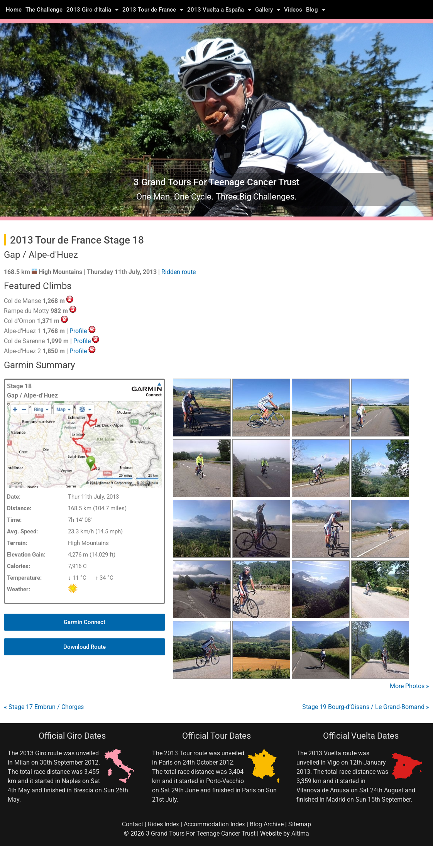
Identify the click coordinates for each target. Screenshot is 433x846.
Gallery (267, 9)
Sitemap (299, 824)
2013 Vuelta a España (219, 9)
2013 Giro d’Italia (92, 9)
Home (14, 9)
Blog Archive (267, 824)
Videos (293, 9)
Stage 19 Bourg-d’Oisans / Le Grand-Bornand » (365, 707)
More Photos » (409, 686)
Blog (315, 9)
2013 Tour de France (152, 9)
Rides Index (163, 824)
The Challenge (44, 9)
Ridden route (178, 272)
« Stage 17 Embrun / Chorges (44, 707)
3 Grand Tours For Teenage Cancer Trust (200, 833)
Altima (300, 833)
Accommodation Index (214, 824)
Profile (78, 331)
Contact (132, 824)
